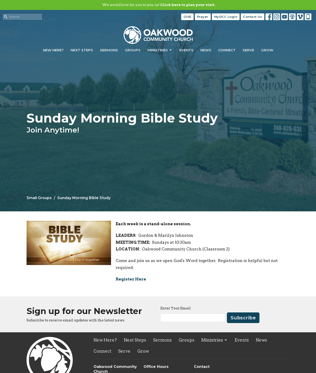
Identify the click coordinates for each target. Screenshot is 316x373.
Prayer (202, 16)
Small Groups (39, 198)
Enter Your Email (175, 308)
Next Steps (82, 50)
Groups (133, 50)
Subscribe (243, 318)
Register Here (131, 279)
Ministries (159, 50)
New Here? (53, 50)
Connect (227, 50)
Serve (248, 50)
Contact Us (252, 16)
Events (186, 50)
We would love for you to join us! (158, 5)
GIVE (187, 16)
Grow (267, 50)
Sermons (109, 50)
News (205, 50)
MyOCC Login (226, 16)
